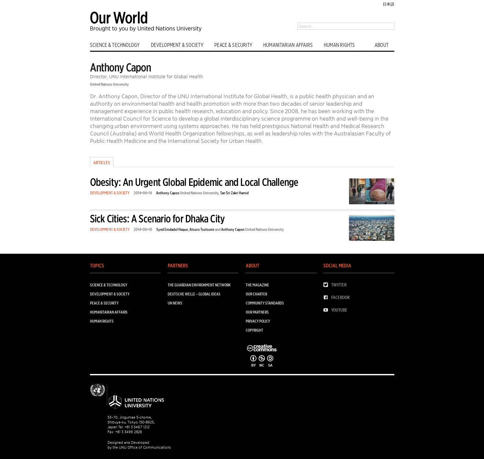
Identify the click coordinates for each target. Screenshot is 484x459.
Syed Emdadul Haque (172, 229)
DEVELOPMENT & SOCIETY (177, 45)
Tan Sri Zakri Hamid (234, 192)
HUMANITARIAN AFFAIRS (288, 45)
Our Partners (257, 312)
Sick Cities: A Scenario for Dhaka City (157, 218)
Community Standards (265, 303)
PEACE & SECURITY (233, 45)
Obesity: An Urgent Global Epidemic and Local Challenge (194, 182)
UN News (175, 303)
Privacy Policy (258, 321)
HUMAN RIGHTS (339, 45)
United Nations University (109, 84)
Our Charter (256, 294)
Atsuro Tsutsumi (201, 229)
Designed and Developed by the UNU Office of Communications (139, 445)
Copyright (254, 330)
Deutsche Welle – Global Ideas (194, 294)
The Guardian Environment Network (199, 285)
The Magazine (257, 285)
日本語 (388, 4)
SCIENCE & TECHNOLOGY (115, 45)
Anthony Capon (167, 192)
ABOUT (382, 45)
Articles (101, 162)
